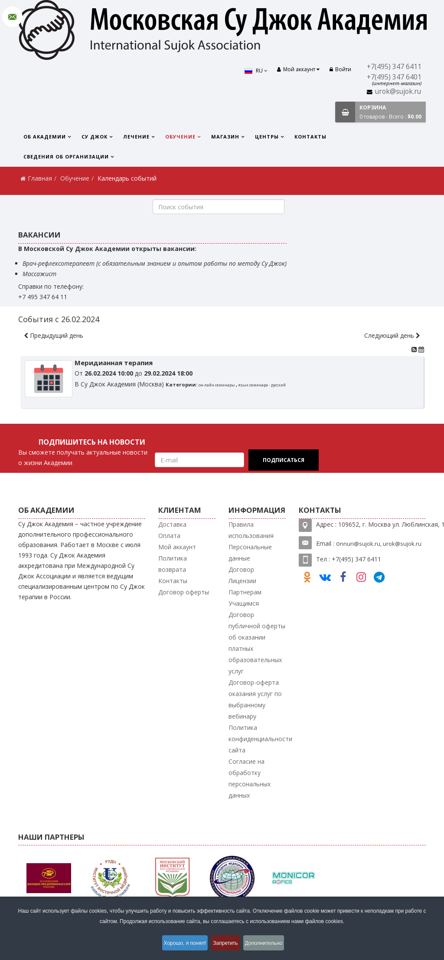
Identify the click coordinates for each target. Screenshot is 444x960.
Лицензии (242, 581)
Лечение (136, 136)
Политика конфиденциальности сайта (260, 738)
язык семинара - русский (262, 385)
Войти (340, 69)
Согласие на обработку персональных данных (250, 778)
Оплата (169, 535)
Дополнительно (270, 944)
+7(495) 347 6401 (394, 77)
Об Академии (44, 136)
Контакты (310, 136)
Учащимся (244, 603)
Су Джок (95, 136)
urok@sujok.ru (398, 91)
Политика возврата (172, 564)
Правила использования (251, 530)
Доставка (172, 524)
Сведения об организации (66, 156)
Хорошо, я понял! (180, 944)
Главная (40, 178)
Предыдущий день (53, 335)
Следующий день (392, 335)
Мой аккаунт (177, 547)
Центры (267, 136)
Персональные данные (250, 552)
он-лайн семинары (217, 385)
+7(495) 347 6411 (394, 66)
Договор (241, 569)
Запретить (226, 944)
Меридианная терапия (114, 362)
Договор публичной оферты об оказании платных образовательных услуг (257, 642)
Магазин (225, 136)
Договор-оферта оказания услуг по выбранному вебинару (255, 699)
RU (251, 70)
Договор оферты (183, 592)
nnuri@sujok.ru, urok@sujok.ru (380, 544)
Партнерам (245, 592)
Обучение (180, 136)
